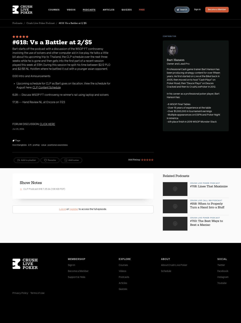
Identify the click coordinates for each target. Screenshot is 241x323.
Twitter (221, 265)
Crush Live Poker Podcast (40, 23)
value (43, 145)
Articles (108, 10)
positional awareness (58, 145)
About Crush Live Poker (174, 265)
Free (142, 10)
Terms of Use (37, 293)
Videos (71, 10)
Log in (62, 209)
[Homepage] (30, 9)
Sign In (197, 10)
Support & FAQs (76, 277)
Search (182, 9)
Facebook (222, 271)
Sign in (71, 265)
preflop (36, 145)
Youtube (222, 283)
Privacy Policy (20, 293)
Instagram (223, 277)
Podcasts (89, 10)
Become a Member (217, 10)
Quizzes (127, 10)
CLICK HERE (47, 124)
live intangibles (19, 145)
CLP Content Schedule (47, 87)
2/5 (29, 145)
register (74, 209)
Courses (54, 10)
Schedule (166, 271)
